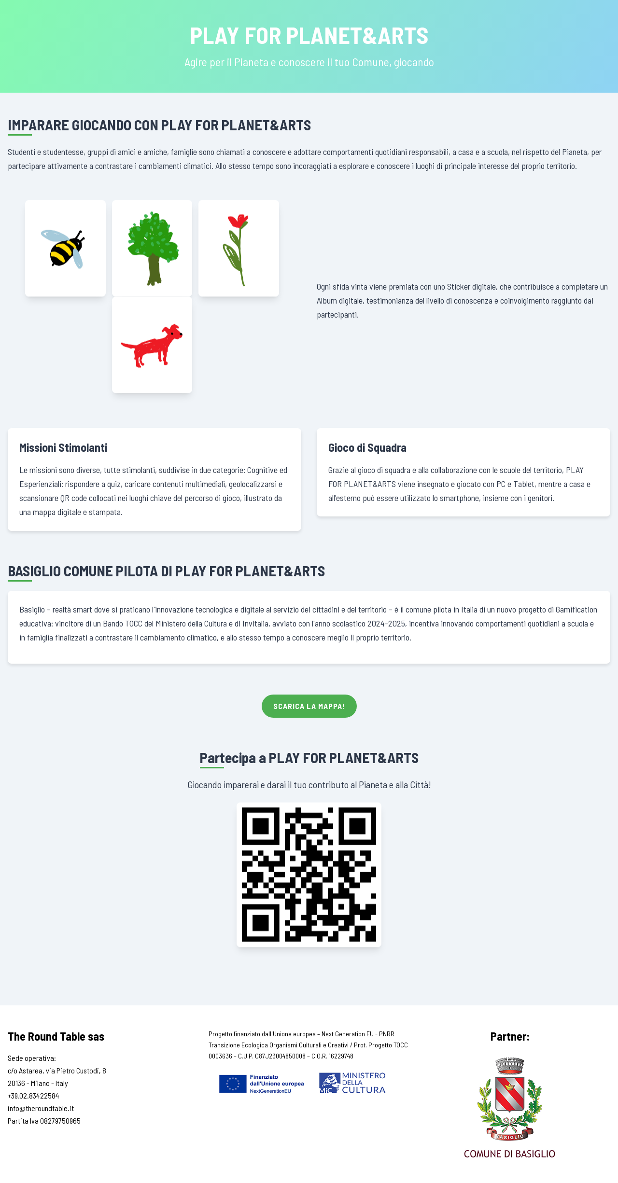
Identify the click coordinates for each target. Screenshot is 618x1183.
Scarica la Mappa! (309, 705)
